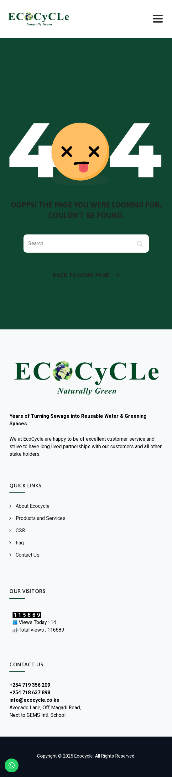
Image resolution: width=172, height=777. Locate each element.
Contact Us (27, 555)
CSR (20, 530)
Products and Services (40, 518)
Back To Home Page (81, 275)
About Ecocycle (33, 506)
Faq (20, 543)
